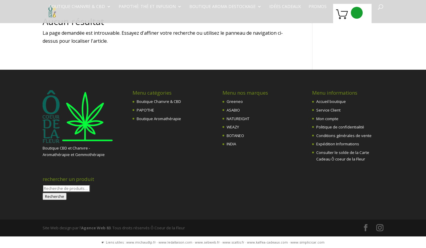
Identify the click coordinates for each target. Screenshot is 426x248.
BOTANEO (235, 135)
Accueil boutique (331, 101)
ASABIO (233, 110)
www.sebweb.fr (207, 242)
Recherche (54, 196)
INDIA (231, 144)
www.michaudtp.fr (141, 242)
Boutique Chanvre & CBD (159, 101)
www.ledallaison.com (175, 242)
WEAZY (233, 127)
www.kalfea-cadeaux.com (267, 242)
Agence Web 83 (96, 227)
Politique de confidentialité (340, 127)
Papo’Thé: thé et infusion (147, 6)
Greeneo (235, 101)
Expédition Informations (337, 144)
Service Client (328, 110)
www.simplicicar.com (308, 242)
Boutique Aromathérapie (159, 118)
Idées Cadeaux (285, 6)
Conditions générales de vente (344, 135)
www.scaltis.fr (233, 242)
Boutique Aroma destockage (222, 6)
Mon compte (327, 118)
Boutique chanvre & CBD (77, 6)
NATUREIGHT (238, 118)
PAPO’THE (145, 110)
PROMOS (318, 6)
